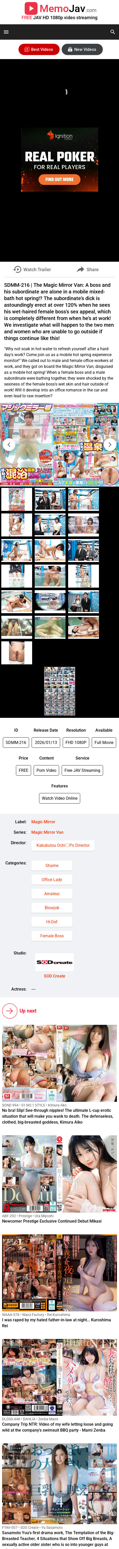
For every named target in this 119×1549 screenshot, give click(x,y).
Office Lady (52, 879)
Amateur (52, 893)
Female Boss (52, 935)
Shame (51, 865)
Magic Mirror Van (47, 832)
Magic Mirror (43, 821)
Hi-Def (52, 921)
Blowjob (52, 907)
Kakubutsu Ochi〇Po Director (62, 845)
